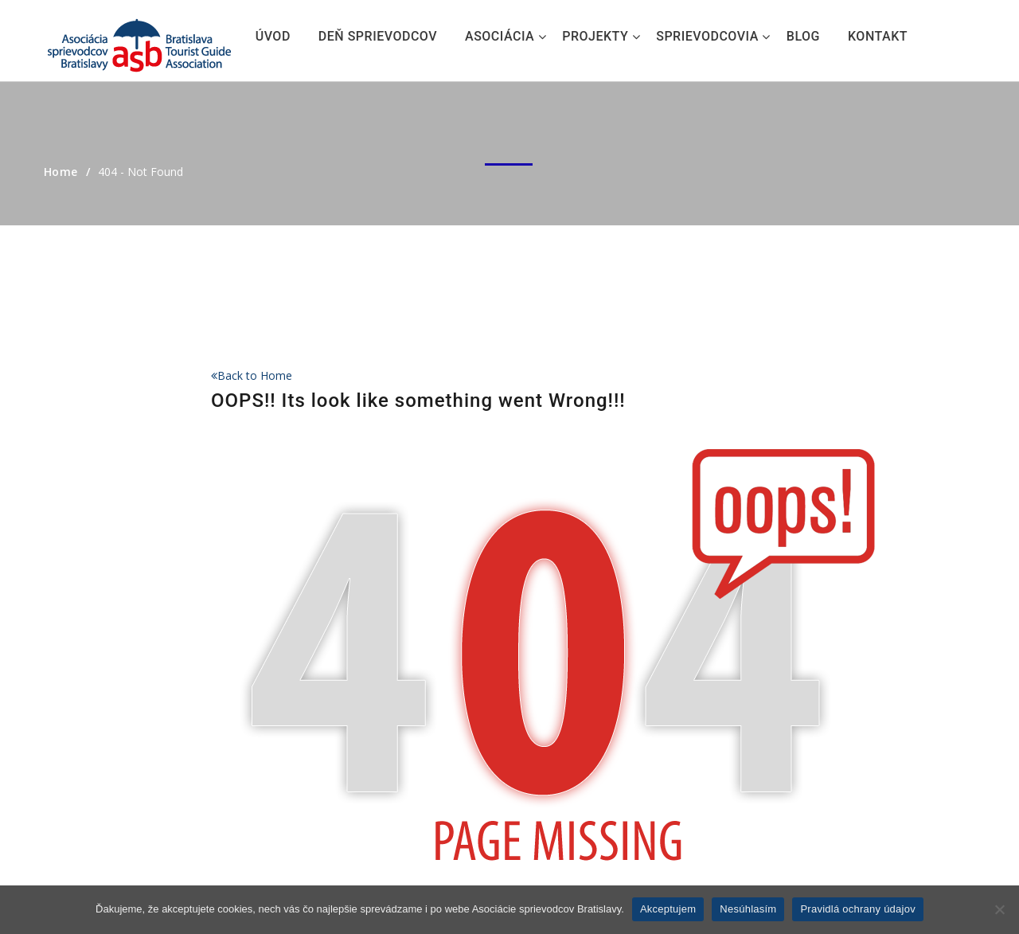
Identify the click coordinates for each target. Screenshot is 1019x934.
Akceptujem (668, 909)
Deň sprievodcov (377, 36)
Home (61, 171)
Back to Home (251, 375)
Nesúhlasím (748, 909)
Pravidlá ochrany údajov (858, 909)
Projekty (595, 36)
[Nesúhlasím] (999, 909)
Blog (803, 36)
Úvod (273, 36)
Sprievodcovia (707, 36)
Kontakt (878, 36)
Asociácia (499, 36)
